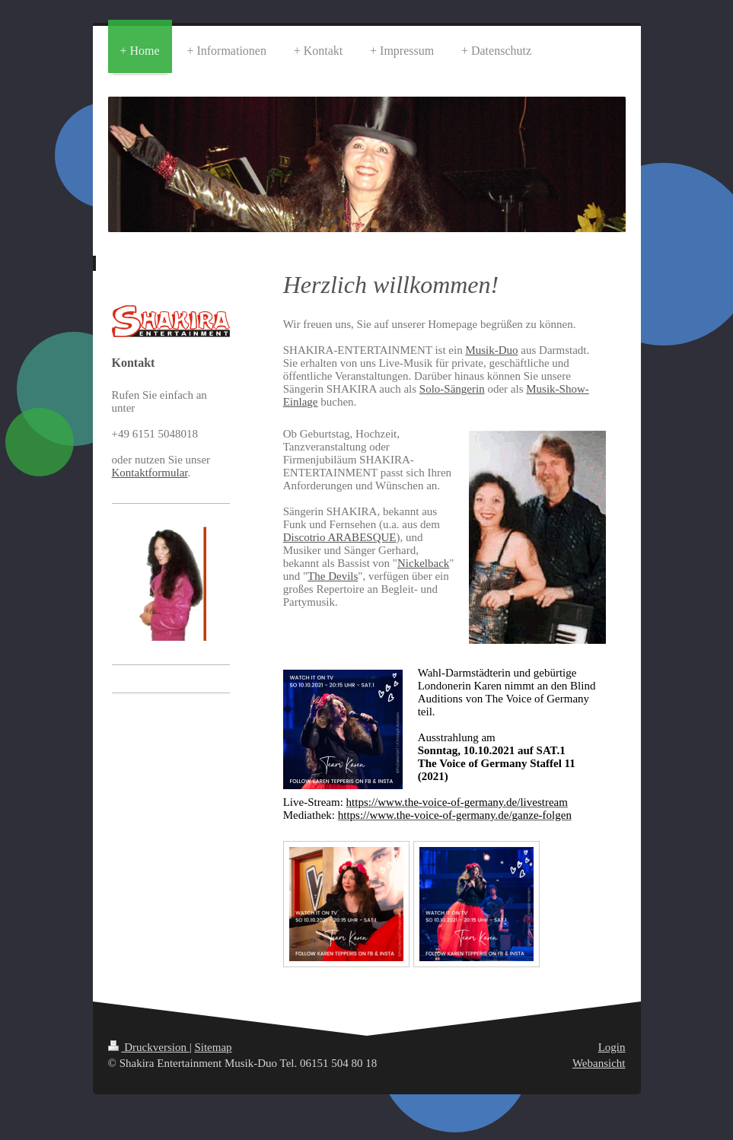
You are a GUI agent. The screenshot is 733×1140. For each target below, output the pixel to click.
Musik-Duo (491, 350)
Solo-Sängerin (452, 389)
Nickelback (423, 563)
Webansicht (599, 1063)
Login (612, 1047)
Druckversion (149, 1047)
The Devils (333, 576)
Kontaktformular (150, 473)
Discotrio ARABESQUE (340, 537)
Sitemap (212, 1047)
